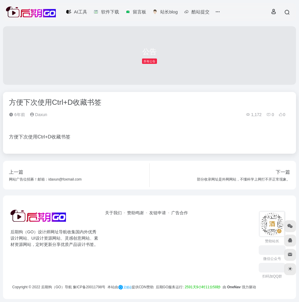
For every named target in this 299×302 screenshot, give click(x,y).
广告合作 (179, 212)
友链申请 (157, 212)
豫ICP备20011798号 (89, 287)
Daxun (38, 114)
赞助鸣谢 (135, 212)
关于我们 (113, 212)
